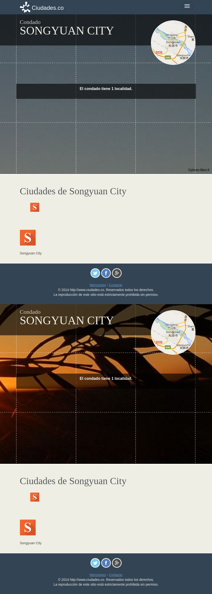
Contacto (115, 285)
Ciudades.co (48, 8)
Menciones (98, 285)
